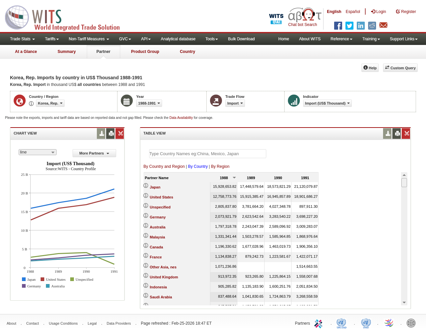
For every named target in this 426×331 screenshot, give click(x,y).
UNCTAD (342, 322)
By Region (220, 166)
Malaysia (157, 237)
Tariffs (52, 39)
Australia (157, 227)
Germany (158, 217)
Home (284, 39)
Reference (341, 39)
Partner (103, 51)
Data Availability (181, 118)
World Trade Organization (389, 322)
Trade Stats (22, 39)
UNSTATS (366, 322)
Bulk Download (241, 39)
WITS (66, 16)
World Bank (412, 322)
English (334, 11)
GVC (125, 39)
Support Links (404, 39)
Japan (155, 187)
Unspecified (160, 207)
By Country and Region (164, 166)
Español (353, 11)
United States (161, 197)
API (146, 39)
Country (187, 51)
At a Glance (26, 51)
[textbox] (207, 153)
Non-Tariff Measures (89, 39)
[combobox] (38, 152)
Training (371, 39)
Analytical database (178, 39)
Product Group (145, 51)
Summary (67, 51)
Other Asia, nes (163, 267)
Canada (156, 247)
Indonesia (158, 287)
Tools (211, 39)
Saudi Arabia (161, 297)
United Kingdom (164, 277)
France (156, 257)
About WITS (310, 39)
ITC (319, 322)
